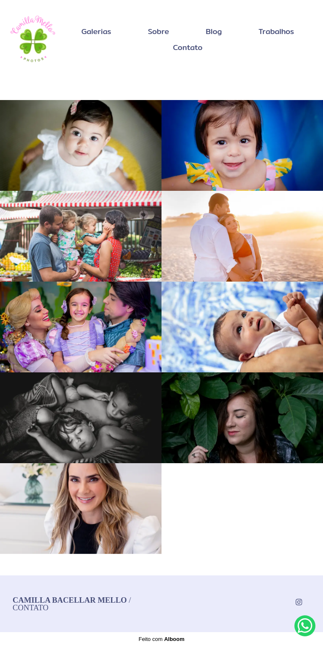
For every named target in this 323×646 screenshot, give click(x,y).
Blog (214, 31)
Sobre (158, 31)
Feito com (161, 639)
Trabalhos (276, 31)
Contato (187, 47)
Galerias (96, 31)
